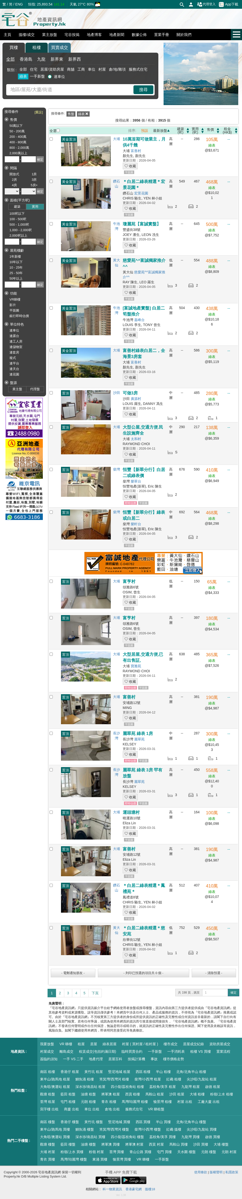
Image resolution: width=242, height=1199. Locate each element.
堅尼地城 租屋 (119, 1072)
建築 (17, 206)
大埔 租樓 (197, 1094)
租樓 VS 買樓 (200, 1051)
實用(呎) (195, 130)
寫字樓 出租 (49, 1109)
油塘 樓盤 (88, 1144)
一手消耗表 (176, 1051)
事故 (154, 1059)
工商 (81, 69)
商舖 (70, 69)
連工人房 (15, 341)
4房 (14, 185)
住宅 (33, 69)
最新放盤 (160, 131)
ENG (19, 4)
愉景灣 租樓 (162, 1102)
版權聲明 (216, 1172)
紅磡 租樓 (173, 1079)
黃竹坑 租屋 (93, 1072)
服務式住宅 (138, 69)
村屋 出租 (184, 1102)
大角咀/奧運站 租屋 (55, 1087)
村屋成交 (47, 1051)
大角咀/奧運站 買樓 (55, 1137)
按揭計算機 (136, 1059)
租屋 (81, 1044)
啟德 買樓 (212, 1137)
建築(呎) (180, 130)
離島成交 (66, 1051)
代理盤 (35, 389)
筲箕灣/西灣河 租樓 (114, 1079)
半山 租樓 (163, 1072)
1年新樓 (15, 256)
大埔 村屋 (47, 1152)
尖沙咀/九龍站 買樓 (202, 1129)
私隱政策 (231, 1172)
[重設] (39, 112)
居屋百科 (115, 1059)
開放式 (14, 174)
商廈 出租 (71, 1109)
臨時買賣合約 (131, 1051)
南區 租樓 (47, 1072)
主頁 (7, 34)
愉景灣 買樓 (122, 1159)
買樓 (13, 47)
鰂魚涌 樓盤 (84, 1129)
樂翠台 (136, 481)
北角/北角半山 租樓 (191, 1072)
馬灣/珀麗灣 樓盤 (73, 1159)
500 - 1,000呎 (19, 224)
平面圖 (14, 310)
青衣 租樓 (108, 1102)
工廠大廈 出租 (209, 1102)
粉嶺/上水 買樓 (71, 1152)
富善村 (136, 151)
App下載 (228, 4)
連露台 (14, 336)
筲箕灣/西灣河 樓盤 (114, 1129)
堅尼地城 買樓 (119, 1122)
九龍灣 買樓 (190, 1137)
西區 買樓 (143, 1122)
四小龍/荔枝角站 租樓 (127, 1087)
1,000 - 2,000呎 (20, 230)
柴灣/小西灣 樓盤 (147, 1129)
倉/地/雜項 (117, 69)
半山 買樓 (163, 1122)
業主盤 (17, 389)
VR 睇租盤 (156, 1109)
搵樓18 (150, 1189)
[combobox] (70, 89)
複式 (12, 358)
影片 (12, 305)
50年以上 (16, 278)
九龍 (41, 59)
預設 (144, 131)
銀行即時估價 (19, 316)
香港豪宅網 (133, 1189)
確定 (234, 992)
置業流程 (223, 1051)
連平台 (14, 363)
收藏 (130, 166)
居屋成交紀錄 (193, 1044)
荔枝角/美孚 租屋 (162, 1087)
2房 (14, 179)
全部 (10, 59)
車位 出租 (91, 1109)
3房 (34, 179)
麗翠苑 (139, 739)
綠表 (23, 76)
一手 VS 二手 (73, 1059)
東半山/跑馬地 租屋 (55, 1079)
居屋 (93, 1044)
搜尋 (143, 89)
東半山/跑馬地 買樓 (55, 1129)
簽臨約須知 (49, 1059)
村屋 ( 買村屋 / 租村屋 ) (140, 1044)
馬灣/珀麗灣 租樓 (135, 1102)
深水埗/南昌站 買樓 (90, 1137)
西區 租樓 (143, 1072)
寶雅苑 (136, 666)
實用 (35, 206)
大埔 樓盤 (221, 1144)
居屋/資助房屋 (52, 69)
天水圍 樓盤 (186, 1152)
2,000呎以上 (18, 235)
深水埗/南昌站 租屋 (90, 1087)
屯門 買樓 (164, 1152)
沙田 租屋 (176, 1094)
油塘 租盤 (88, 1094)
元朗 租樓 (88, 1102)
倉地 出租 (112, 1109)
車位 (91, 69)
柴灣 (116, 469)
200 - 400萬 (17, 137)
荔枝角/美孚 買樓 (162, 1137)
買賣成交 (59, 47)
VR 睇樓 (66, 1044)
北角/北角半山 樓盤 (191, 1122)
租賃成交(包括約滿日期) (97, 1051)
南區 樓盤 (47, 1122)
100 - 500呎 (17, 219)
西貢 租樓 (132, 1094)
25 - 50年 (16, 273)
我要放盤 (47, 1044)
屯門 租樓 (67, 1102)
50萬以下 (16, 126)
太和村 (136, 439)
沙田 (116, 393)
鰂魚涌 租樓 (84, 1079)
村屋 (102, 69)
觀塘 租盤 (47, 1094)
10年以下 (16, 262)
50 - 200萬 (17, 131)
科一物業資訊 (112, 1189)
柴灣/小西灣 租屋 (147, 1079)
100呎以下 (17, 213)
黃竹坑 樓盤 (93, 1122)
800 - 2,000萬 (19, 148)
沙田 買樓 (200, 1144)
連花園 (14, 374)
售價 (210, 130)
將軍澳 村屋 (134, 1144)
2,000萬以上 (18, 153)
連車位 (59, 76)
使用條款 (200, 1172)
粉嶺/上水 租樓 (221, 1094)
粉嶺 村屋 (96, 1152)
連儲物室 (15, 347)
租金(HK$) (227, 130)
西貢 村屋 (156, 1144)
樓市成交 (171, 1044)
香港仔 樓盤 (69, 1122)
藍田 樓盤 (67, 1144)
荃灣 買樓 (116, 1152)
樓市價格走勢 (173, 1059)
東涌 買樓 (99, 1159)
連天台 (14, 369)
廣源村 (136, 399)
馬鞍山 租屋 (154, 1094)
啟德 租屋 (212, 1087)
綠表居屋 (110, 1044)
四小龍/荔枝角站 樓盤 (127, 1137)
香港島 (26, 59)
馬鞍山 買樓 (178, 1144)
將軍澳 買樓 (110, 1144)
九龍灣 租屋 (190, 1087)
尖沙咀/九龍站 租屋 (202, 1079)
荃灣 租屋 (47, 1102)
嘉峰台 (139, 320)
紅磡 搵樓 (173, 1129)
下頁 (95, 993)
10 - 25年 (16, 267)
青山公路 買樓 (140, 1152)
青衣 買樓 (47, 1159)
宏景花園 (141, 193)
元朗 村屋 (229, 1152)
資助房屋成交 (219, 1044)
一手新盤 (37, 76)
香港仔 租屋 (69, 1072)
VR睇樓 (14, 299)
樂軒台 (136, 524)
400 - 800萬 (17, 142)
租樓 (36, 47)
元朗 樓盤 (208, 1152)
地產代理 (96, 1059)
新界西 (74, 59)
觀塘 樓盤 (47, 1144)
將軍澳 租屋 (110, 1094)
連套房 (14, 352)
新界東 (57, 59)
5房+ (34, 185)
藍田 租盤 (67, 1094)
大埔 (116, 139)
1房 (34, 174)
